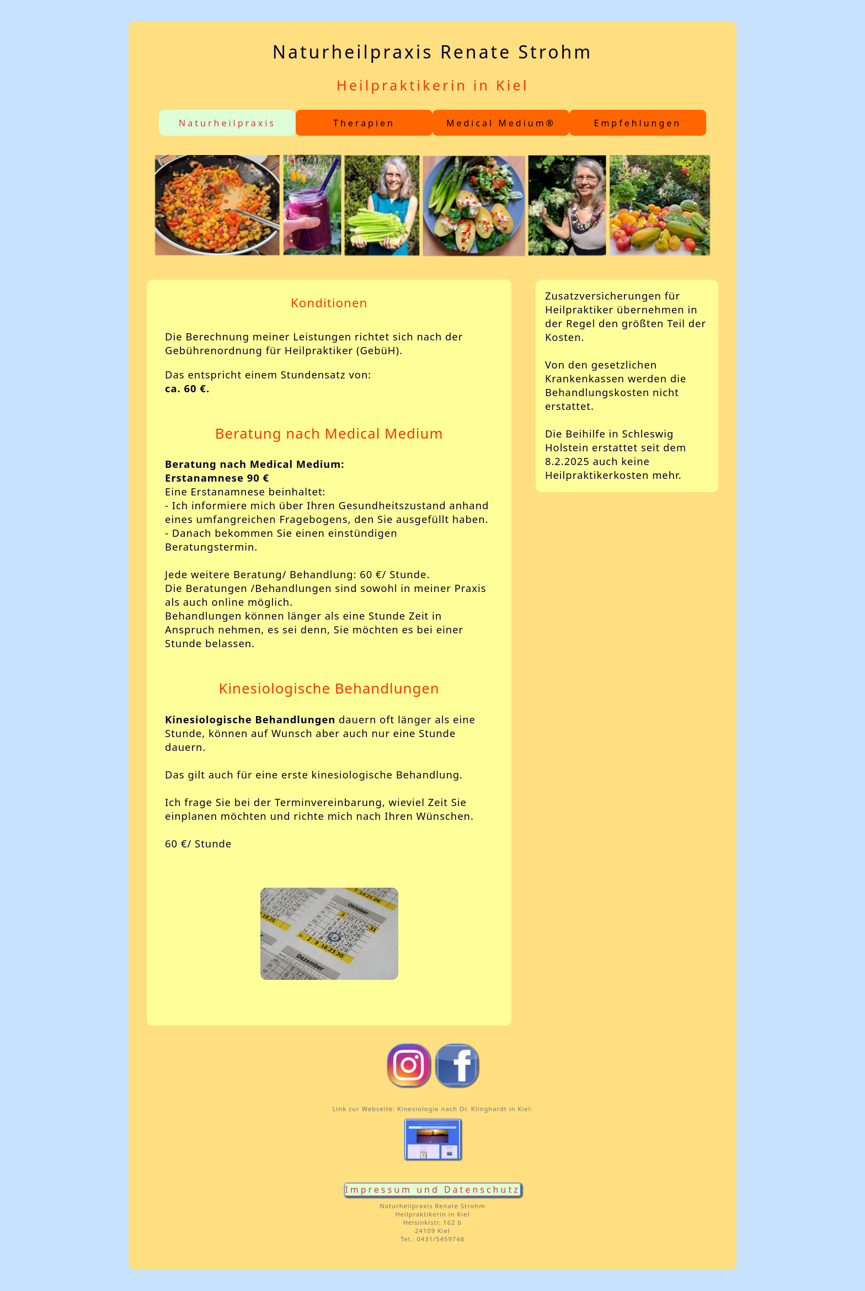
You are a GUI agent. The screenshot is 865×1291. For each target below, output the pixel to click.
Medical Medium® (501, 123)
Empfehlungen (637, 123)
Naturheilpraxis (227, 123)
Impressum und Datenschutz (432, 1189)
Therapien (364, 123)
